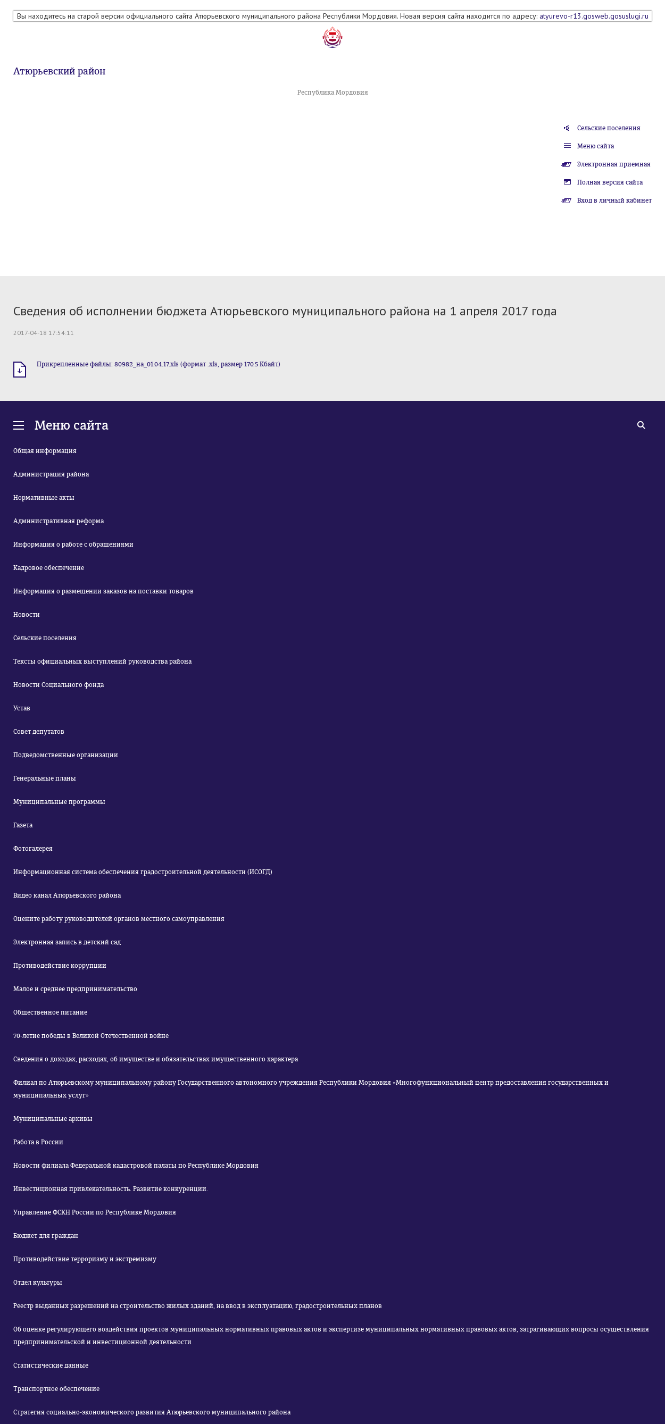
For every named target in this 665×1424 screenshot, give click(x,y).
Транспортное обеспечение (56, 1389)
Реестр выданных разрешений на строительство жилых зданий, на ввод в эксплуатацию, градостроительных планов (197, 1306)
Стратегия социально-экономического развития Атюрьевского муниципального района (151, 1412)
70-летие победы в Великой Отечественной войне (91, 1036)
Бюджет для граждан (45, 1235)
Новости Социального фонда (58, 685)
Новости (26, 614)
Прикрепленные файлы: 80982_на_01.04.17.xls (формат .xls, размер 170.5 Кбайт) (158, 364)
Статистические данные (50, 1365)
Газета (22, 825)
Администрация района (51, 474)
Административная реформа (58, 521)
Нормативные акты (43, 497)
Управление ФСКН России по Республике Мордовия (94, 1212)
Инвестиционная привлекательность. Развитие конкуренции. (110, 1189)
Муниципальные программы (59, 802)
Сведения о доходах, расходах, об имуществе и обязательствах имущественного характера (155, 1059)
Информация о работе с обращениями (73, 544)
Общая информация (45, 451)
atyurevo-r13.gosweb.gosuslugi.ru (594, 16)
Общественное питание (50, 1012)
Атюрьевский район (59, 71)
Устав (21, 708)
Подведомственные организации (65, 755)
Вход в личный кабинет (614, 200)
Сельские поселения (609, 128)
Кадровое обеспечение (48, 568)
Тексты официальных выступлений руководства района (102, 661)
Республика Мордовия (332, 92)
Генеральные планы (44, 778)
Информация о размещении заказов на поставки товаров (103, 591)
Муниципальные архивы (53, 1119)
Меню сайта (595, 146)
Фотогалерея (33, 848)
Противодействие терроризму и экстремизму (84, 1259)
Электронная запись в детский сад (67, 942)
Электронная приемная (614, 164)
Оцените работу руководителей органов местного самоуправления (119, 919)
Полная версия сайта (610, 182)
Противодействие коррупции (59, 965)
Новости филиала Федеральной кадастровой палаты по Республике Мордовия (136, 1165)
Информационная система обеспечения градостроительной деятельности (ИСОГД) (142, 872)
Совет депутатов (38, 731)
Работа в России (38, 1142)
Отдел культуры (37, 1282)
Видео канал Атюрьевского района (67, 895)
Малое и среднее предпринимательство (75, 989)
